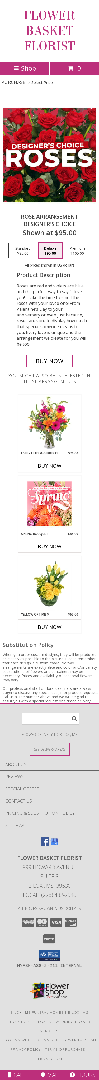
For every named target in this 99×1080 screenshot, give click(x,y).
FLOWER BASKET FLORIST (49, 31)
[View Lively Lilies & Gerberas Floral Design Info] (49, 423)
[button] (49, 955)
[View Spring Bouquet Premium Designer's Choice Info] (49, 503)
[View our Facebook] (45, 844)
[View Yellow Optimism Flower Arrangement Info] (49, 584)
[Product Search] (50, 719)
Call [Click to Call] (16, 1074)
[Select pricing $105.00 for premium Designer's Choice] (77, 250)
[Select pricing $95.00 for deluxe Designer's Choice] (50, 250)
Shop (25, 68)
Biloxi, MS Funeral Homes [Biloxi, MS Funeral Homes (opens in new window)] (37, 1012)
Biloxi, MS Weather (19, 1040)
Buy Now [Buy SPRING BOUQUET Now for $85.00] (50, 546)
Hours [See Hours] (82, 1074)
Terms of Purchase (65, 1049)
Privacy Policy (26, 1049)
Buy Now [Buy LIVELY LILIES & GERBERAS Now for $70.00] (50, 465)
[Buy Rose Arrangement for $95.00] (49, 361)
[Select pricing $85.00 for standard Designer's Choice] (23, 250)
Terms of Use (49, 1058)
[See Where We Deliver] (50, 749)
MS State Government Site (71, 1040)
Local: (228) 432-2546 (49, 895)
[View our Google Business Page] (54, 844)
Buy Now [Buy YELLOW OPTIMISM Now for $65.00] (50, 626)
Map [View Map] (49, 1074)
